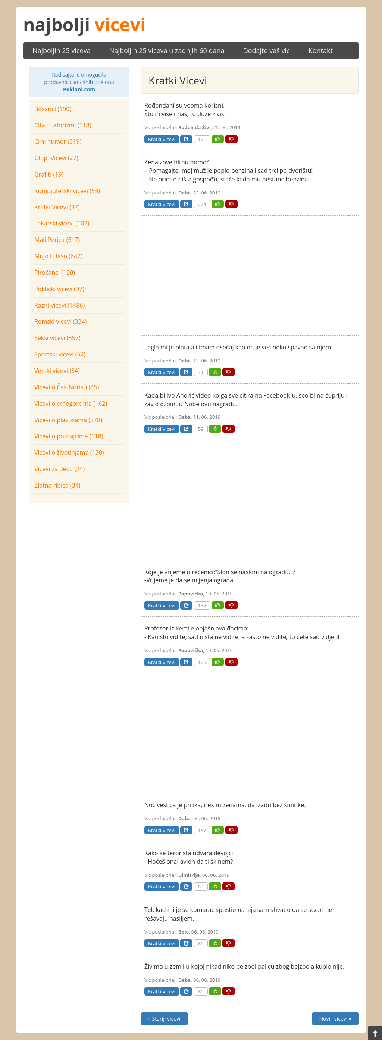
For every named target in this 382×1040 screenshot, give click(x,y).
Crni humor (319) (57, 141)
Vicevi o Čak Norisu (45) (66, 387)
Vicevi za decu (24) (59, 469)
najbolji (84, 24)
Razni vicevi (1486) (59, 305)
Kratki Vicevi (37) (57, 207)
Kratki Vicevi (161, 139)
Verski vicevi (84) (57, 371)
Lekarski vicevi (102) (61, 223)
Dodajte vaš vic (266, 50)
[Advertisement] (79, 553)
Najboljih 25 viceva (61, 50)
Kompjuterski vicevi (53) (67, 191)
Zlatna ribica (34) (57, 485)
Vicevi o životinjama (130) (69, 452)
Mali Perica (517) (57, 240)
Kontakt (321, 50)
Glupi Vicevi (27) (56, 158)
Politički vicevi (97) (59, 289)
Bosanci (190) (52, 109)
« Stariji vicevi (164, 1018)
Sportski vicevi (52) (59, 354)
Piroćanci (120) (54, 272)
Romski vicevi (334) (60, 321)
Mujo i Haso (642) (58, 256)
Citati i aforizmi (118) (62, 125)
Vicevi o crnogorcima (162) (70, 403)
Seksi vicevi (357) (57, 338)
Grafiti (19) (48, 174)
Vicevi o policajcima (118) (68, 436)
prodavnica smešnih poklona (79, 82)
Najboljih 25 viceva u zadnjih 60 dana (167, 50)
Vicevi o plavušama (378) (68, 420)
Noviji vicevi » (335, 1018)
